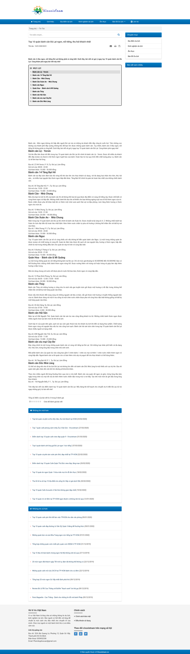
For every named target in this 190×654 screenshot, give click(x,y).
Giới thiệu (50, 22)
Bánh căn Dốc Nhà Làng (42, 101)
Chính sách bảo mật (82, 616)
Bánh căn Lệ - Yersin (40, 72)
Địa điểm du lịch (66, 22)
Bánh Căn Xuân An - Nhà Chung (45, 82)
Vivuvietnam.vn (103, 652)
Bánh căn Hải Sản (39, 95)
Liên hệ (134, 22)
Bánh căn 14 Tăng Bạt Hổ (42, 75)
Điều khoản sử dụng (82, 621)
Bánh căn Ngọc (38, 85)
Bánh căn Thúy (38, 91)
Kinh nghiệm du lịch (86, 22)
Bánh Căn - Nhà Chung (41, 78)
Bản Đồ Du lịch (117, 22)
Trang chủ (36, 22)
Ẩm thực (102, 22)
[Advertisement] (75, 125)
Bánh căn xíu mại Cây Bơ (42, 98)
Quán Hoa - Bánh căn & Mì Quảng (45, 88)
